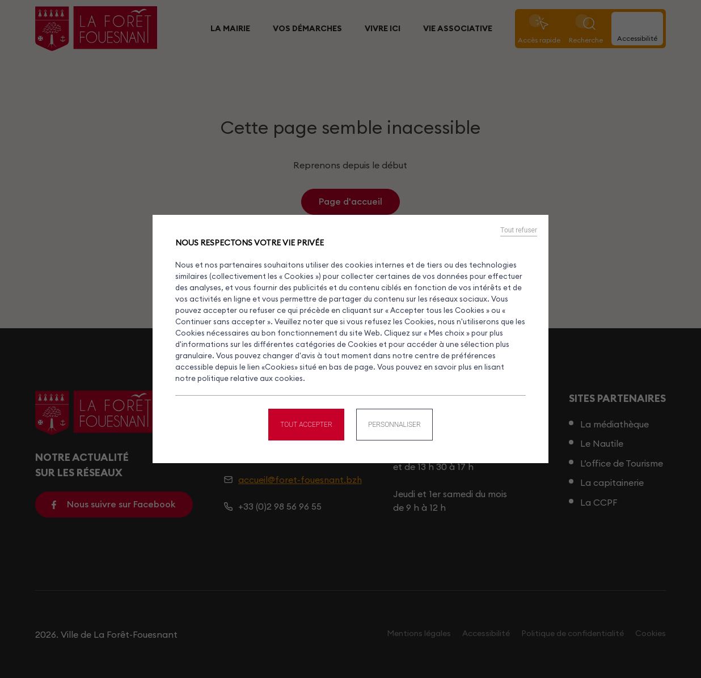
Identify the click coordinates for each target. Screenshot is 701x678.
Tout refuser (518, 231)
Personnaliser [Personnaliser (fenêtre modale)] (395, 423)
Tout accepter (306, 423)
